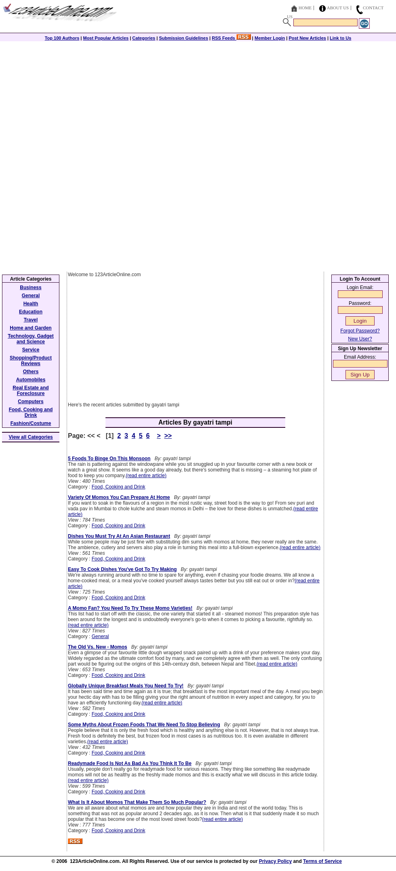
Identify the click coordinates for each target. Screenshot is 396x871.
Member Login (270, 38)
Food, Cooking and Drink (118, 487)
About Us (338, 7)
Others (31, 371)
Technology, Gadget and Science (31, 339)
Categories (143, 38)
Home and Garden (30, 328)
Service (31, 350)
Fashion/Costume (31, 423)
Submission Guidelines (183, 38)
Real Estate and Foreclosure (30, 390)
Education (30, 312)
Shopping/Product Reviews (31, 360)
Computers (30, 401)
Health (30, 304)
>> (168, 435)
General (100, 636)
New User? (360, 339)
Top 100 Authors (62, 38)
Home (305, 7)
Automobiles (31, 380)
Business (30, 287)
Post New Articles (307, 38)
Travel (31, 320)
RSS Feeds (231, 38)
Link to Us (340, 38)
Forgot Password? (359, 331)
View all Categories (31, 437)
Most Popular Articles (105, 38)
